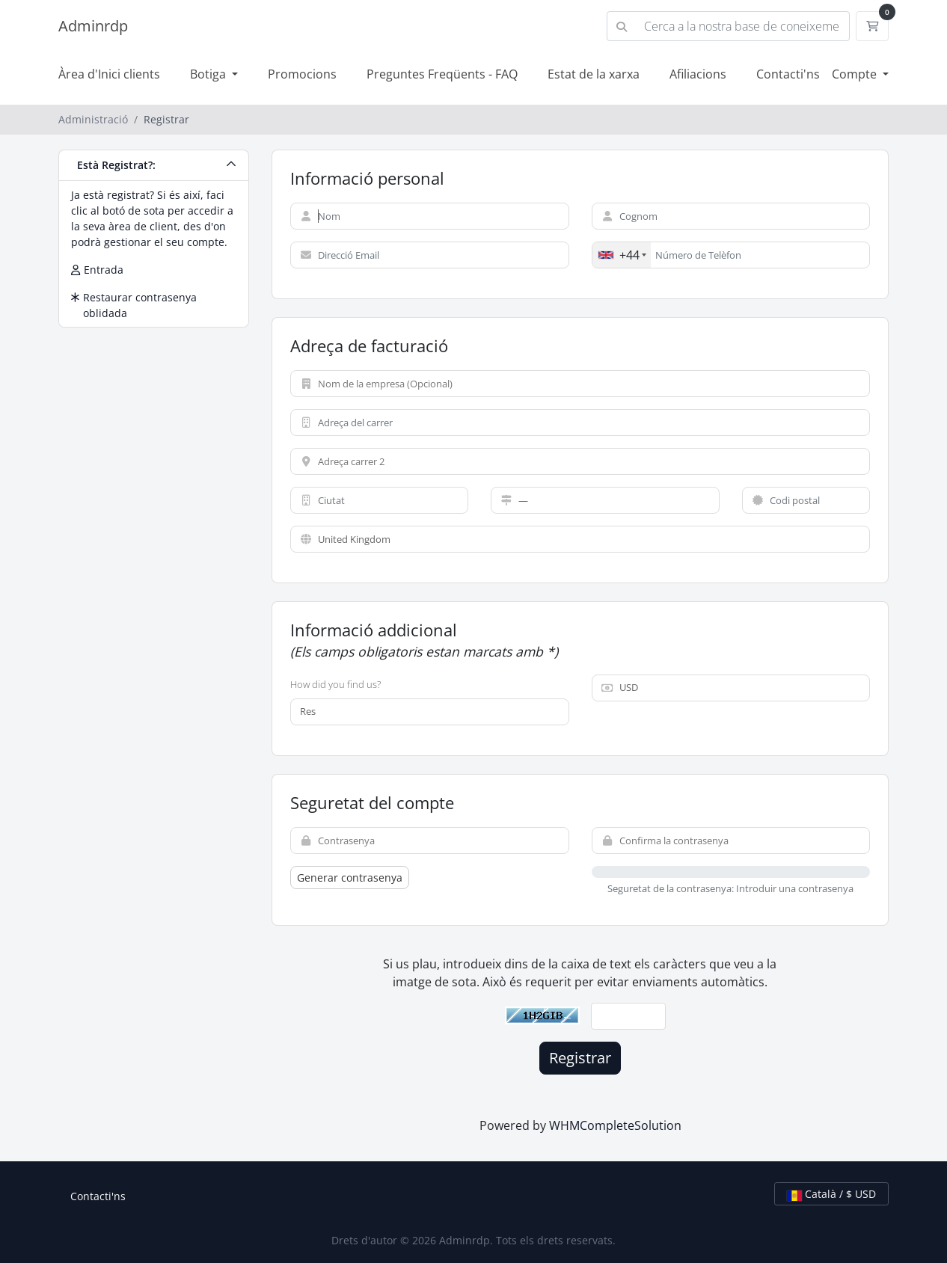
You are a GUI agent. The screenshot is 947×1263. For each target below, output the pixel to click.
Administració (93, 119)
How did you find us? (335, 684)
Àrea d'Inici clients (109, 74)
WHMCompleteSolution (615, 1125)
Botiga (209, 74)
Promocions (302, 74)
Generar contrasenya (349, 877)
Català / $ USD (831, 1194)
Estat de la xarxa (594, 74)
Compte (856, 74)
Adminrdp (93, 26)
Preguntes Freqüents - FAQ (442, 74)
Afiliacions (697, 74)
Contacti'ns (788, 74)
